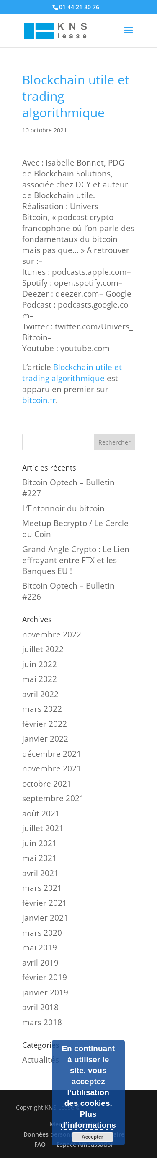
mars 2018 (42, 1022)
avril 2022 (40, 694)
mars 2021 (42, 887)
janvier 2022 (45, 738)
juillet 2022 (43, 649)
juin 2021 (39, 843)
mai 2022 (39, 679)
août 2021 (41, 813)
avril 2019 (40, 962)
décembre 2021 (51, 753)
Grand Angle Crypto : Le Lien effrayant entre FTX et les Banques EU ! (75, 560)
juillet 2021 (43, 828)
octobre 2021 (47, 783)
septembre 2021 (53, 798)
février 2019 (44, 977)
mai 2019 (39, 947)
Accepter (92, 1137)
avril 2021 (40, 873)
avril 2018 (40, 1007)
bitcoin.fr (39, 400)
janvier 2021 (45, 917)
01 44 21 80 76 (79, 7)
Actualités (40, 1059)
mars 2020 (42, 932)
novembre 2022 (51, 634)
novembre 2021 (51, 768)
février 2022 (44, 723)
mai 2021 (39, 858)
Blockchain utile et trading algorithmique (72, 373)
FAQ (40, 1144)
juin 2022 (39, 664)
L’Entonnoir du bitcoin (63, 508)
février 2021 (44, 902)
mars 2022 (42, 708)
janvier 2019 (45, 992)
